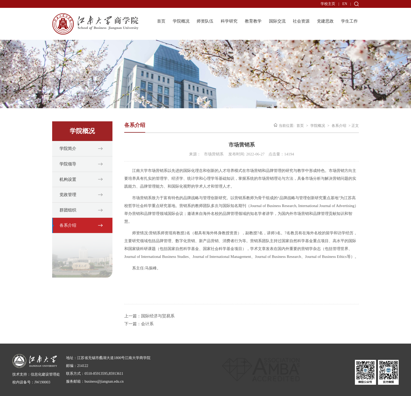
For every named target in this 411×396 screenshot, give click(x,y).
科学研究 (229, 21)
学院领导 (68, 164)
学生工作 (349, 21)
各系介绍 (68, 225)
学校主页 (328, 4)
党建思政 (325, 21)
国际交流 (277, 21)
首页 (161, 21)
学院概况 (181, 21)
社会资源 (301, 21)
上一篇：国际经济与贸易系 (149, 316)
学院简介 (68, 148)
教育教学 (253, 21)
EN (344, 4)
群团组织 (68, 210)
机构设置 (68, 179)
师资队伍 (205, 21)
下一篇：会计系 (139, 324)
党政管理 (68, 194)
